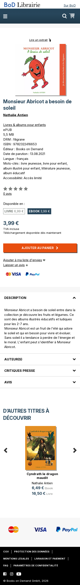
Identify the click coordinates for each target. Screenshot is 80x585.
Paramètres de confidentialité (35, 565)
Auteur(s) (13, 359)
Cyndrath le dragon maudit (42, 476)
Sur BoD (70, 5)
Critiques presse (19, 371)
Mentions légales (16, 558)
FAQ (5, 565)
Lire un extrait (38, 40)
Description (15, 298)
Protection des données (31, 551)
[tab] (40, 295)
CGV (6, 551)
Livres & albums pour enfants (24, 125)
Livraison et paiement (49, 558)
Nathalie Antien (15, 115)
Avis (8, 382)
